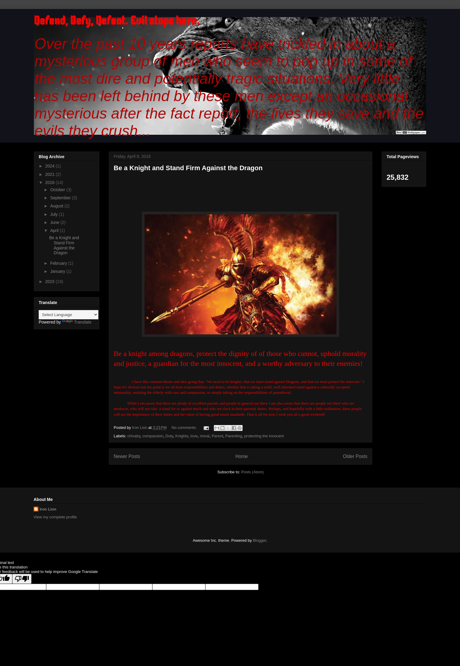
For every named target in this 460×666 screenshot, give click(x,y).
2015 (50, 281)
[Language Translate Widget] (68, 314)
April (55, 230)
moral (205, 436)
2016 (50, 182)
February (59, 263)
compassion (152, 436)
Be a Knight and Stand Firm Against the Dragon (188, 168)
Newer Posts (127, 456)
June (55, 222)
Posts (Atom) (252, 472)
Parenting (234, 436)
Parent (217, 436)
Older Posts (355, 456)
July (54, 214)
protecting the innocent (264, 436)
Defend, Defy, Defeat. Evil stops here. (117, 22)
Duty (169, 436)
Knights (181, 436)
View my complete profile (55, 517)
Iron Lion (48, 509)
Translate (76, 322)
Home (241, 456)
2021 (50, 174)
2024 (50, 166)
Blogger (259, 540)
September (61, 197)
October (58, 189)
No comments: (185, 427)
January (58, 271)
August (57, 205)
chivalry (133, 436)
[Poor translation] (21, 579)
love (194, 436)
